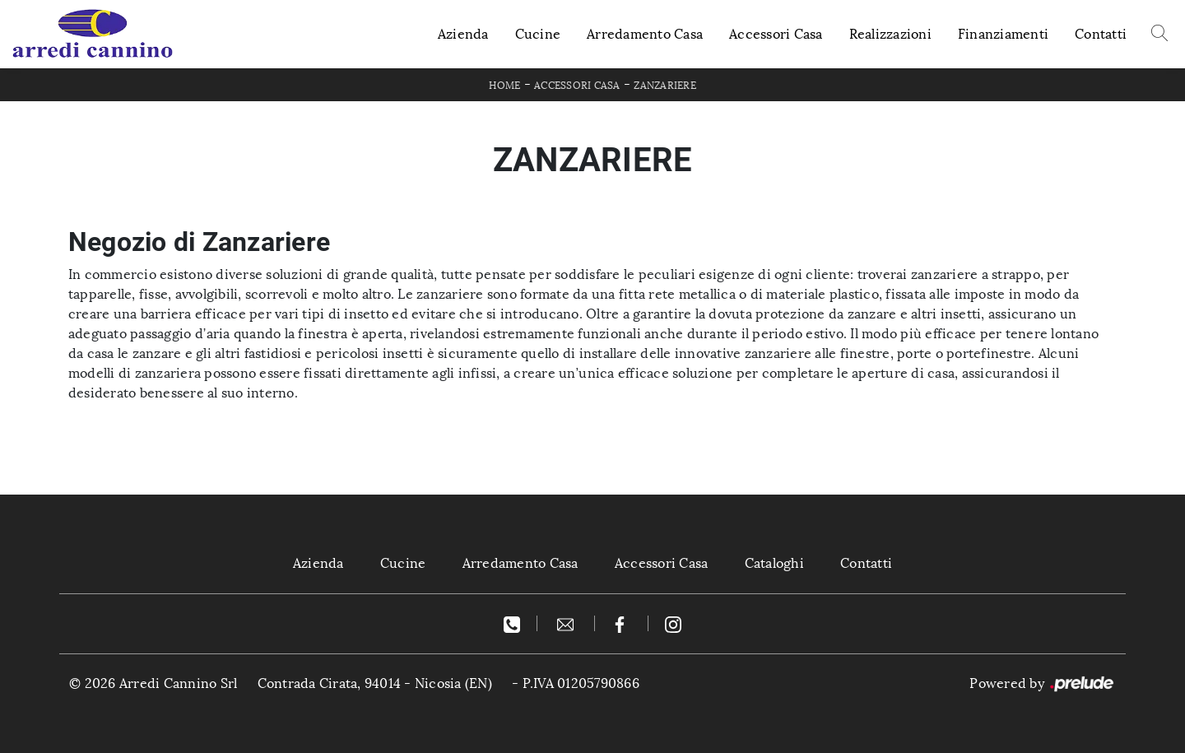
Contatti (1101, 34)
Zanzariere (665, 85)
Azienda (463, 34)
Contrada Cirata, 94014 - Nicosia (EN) (375, 683)
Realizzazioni (890, 34)
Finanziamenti (1003, 34)
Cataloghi (774, 563)
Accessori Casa (776, 34)
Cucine (538, 34)
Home (504, 85)
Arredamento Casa (645, 34)
